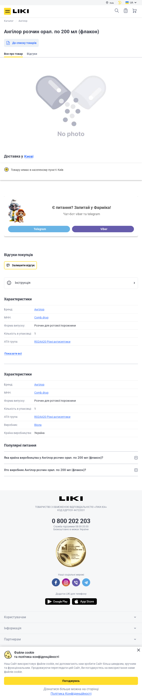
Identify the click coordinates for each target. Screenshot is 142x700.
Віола (38, 424)
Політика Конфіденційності (71, 694)
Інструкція (18, 283)
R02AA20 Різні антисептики (52, 341)
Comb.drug (41, 317)
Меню (7, 11)
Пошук (116, 10)
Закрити (138, 650)
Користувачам (71, 617)
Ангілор (39, 309)
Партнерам (71, 639)
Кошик (134, 10)
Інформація (71, 628)
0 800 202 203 (71, 521)
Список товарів (125, 10)
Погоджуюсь (71, 680)
